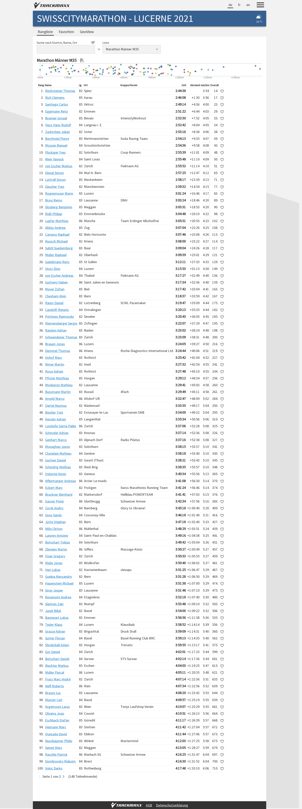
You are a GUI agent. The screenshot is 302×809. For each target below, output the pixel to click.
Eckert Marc (54, 487)
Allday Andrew (55, 227)
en (248, 5)
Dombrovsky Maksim (60, 761)
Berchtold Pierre (57, 138)
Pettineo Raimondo (59, 316)
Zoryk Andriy (54, 508)
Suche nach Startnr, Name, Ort (66, 43)
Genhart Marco (56, 440)
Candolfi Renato (57, 309)
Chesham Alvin (55, 296)
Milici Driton (53, 528)
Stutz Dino (52, 268)
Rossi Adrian (54, 371)
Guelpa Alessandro (58, 576)
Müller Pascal (54, 672)
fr (239, 5)
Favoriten (66, 31)
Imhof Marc (53, 357)
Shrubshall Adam (57, 645)
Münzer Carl (53, 700)
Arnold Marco (55, 398)
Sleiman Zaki (54, 604)
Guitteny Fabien (56, 282)
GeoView (87, 31)
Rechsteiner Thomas (60, 90)
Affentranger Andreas (60, 481)
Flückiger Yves (55, 152)
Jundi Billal (53, 611)
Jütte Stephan (55, 522)
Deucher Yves (54, 186)
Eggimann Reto (56, 111)
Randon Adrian (56, 330)
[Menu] (260, 5)
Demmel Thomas (57, 350)
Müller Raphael (56, 255)
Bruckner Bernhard (58, 494)
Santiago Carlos (56, 104)
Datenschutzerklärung (172, 805)
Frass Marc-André (58, 679)
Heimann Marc (55, 727)
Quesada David (56, 734)
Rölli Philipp (53, 214)
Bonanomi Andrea (58, 597)
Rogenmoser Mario (59, 193)
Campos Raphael (57, 234)
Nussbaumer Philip (58, 741)
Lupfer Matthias (56, 221)
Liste (105, 43)
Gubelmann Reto (57, 262)
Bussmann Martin (58, 392)
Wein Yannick (54, 159)
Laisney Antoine (56, 535)
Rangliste (45, 31)
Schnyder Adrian (56, 433)
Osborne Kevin (55, 474)
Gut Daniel (52, 652)
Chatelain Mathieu (58, 453)
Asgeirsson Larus (57, 706)
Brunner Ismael (56, 118)
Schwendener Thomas (61, 337)
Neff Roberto (54, 686)
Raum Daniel (54, 303)
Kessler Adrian (55, 419)
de (230, 5)
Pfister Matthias (57, 378)
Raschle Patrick (56, 754)
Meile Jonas (53, 563)
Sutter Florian (55, 638)
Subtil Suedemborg (59, 248)
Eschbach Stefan (57, 720)
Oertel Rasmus (56, 405)
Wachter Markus (57, 665)
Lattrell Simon (55, 179)
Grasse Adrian (55, 631)
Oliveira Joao (54, 713)
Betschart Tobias (57, 542)
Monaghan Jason (57, 446)
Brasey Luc (53, 693)
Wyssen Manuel (56, 145)
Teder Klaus (53, 624)
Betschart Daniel (57, 659)
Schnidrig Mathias (58, 467)
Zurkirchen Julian (57, 132)
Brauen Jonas (55, 344)
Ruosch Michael (56, 241)
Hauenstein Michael (59, 583)
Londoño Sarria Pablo (60, 426)
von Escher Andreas (59, 275)
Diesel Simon (54, 173)
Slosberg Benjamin (58, 207)
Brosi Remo (53, 200)
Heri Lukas (52, 569)
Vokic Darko (53, 768)
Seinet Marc (53, 747)
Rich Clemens (55, 97)
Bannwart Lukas (57, 617)
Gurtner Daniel (55, 460)
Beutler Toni (54, 412)
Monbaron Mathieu (59, 385)
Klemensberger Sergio (61, 323)
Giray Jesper (54, 590)
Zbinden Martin (56, 549)
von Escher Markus (58, 166)
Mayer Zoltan (54, 289)
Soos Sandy (53, 515)
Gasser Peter (54, 501)
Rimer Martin (54, 364)
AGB (149, 805)
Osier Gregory (55, 556)
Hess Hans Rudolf (58, 125)
